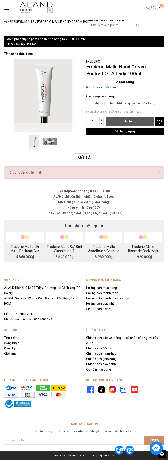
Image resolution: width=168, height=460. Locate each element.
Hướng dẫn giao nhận (101, 303)
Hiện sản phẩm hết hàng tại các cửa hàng (125, 103)
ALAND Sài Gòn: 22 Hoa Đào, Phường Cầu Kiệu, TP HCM (39, 301)
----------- (10, 309)
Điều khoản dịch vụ (99, 309)
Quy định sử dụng (98, 369)
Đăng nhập (11, 343)
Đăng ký (10, 348)
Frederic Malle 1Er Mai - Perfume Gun (24, 248)
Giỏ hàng (10, 353)
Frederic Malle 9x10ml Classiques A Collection (64, 248)
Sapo (110, 455)
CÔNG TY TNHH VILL (18, 314)
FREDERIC (93, 61)
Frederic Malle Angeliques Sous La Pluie (103, 248)
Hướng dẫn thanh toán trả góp (107, 298)
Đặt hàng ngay (125, 131)
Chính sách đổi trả (99, 348)
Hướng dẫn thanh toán (102, 293)
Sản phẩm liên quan (84, 225)
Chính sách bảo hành (101, 364)
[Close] (159, 172)
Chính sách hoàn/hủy (101, 353)
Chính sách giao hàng (101, 359)
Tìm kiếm (10, 338)
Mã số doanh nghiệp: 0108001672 (28, 319)
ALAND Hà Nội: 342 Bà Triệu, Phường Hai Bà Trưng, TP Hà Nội (42, 290)
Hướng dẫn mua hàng (101, 288)
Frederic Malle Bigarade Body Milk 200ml (143, 248)
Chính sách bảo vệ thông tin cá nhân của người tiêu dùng (122, 340)
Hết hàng (130, 121)
